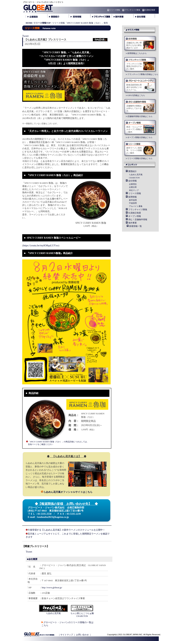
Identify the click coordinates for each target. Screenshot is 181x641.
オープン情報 (134, 216)
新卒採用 (133, 200)
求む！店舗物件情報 (137, 219)
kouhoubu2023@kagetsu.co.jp (53, 517)
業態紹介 (132, 171)
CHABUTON (134, 178)
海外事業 (132, 223)
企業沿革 (133, 187)
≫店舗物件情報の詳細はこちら (139, 116)
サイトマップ (66, 634)
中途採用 (133, 203)
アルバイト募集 (135, 206)
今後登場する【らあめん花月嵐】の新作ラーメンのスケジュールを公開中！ (66, 530)
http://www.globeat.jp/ (52, 587)
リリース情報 (113, 10)
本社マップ (134, 190)
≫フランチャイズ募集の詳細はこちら (142, 74)
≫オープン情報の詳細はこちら (139, 137)
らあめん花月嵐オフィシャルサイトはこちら (66, 492)
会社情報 (132, 181)
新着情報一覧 (135, 226)
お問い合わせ (82, 634)
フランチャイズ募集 (130, 10)
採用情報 (132, 197)
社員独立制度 (148, 10)
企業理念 (133, 184)
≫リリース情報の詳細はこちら (139, 158)
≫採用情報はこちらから (136, 53)
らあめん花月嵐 (135, 174)
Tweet (25, 36)
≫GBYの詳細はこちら (135, 95)
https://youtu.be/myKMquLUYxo (40, 245)
